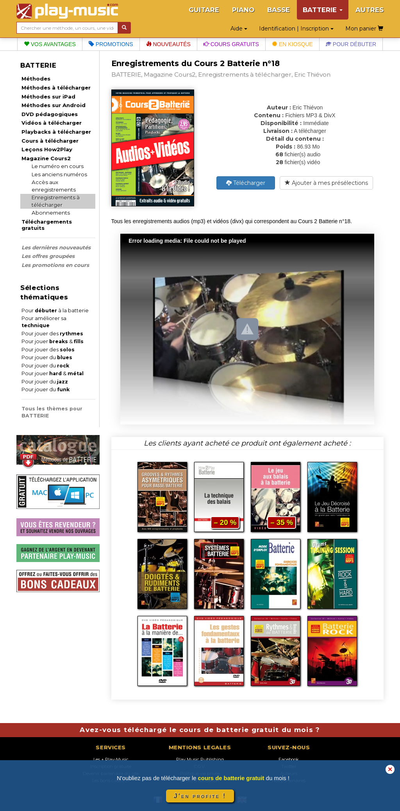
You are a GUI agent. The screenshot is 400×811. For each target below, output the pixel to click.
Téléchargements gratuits (46, 224)
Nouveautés (168, 44)
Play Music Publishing (200, 759)
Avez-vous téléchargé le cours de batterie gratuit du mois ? (200, 730)
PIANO (243, 10)
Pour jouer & (52, 341)
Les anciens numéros (59, 174)
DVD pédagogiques (49, 114)
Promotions (111, 44)
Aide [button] (238, 28)
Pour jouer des (52, 334)
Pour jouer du (46, 357)
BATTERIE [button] (323, 10)
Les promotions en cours (55, 265)
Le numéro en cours (58, 166)
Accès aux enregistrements (54, 186)
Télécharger (245, 182)
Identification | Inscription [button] (296, 28)
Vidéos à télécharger (51, 123)
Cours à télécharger (50, 141)
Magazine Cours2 (46, 158)
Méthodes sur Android (53, 105)
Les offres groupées (48, 256)
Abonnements (51, 212)
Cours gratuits (231, 44)
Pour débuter (351, 44)
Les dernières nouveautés (56, 247)
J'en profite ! (200, 796)
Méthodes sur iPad (48, 96)
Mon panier (364, 28)
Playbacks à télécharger (56, 132)
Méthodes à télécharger (56, 87)
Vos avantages (50, 44)
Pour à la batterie (55, 310)
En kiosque (292, 44)
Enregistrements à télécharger (56, 201)
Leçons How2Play (46, 149)
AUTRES (369, 10)
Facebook (289, 759)
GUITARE (204, 10)
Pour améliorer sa (43, 321)
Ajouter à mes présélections (326, 182)
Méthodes (35, 78)
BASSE (278, 10)
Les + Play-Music (111, 759)
